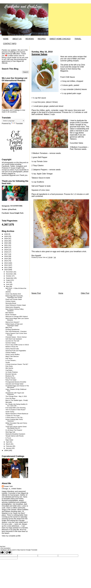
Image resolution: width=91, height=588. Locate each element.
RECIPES (42, 39)
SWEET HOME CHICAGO (60, 39)
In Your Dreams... (11, 360)
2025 (6, 236)
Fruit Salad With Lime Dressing (15, 408)
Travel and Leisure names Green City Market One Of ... (16, 427)
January (9, 448)
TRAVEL (78, 39)
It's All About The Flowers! (13, 430)
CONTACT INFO (9, 44)
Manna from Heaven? (12, 322)
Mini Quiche (9, 368)
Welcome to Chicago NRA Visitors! (16, 316)
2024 (6, 238)
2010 (6, 270)
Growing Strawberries (12, 329)
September (10, 278)
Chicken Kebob (10, 301)
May (7, 286)
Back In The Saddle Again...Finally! (16, 400)
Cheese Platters (10, 352)
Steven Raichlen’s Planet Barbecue (16, 413)
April (7, 442)
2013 (6, 263)
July (7, 282)
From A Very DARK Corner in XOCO (17, 345)
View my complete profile (11, 536)
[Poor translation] (8, 552)
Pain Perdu (9, 366)
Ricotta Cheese (10, 378)
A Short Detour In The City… (14, 417)
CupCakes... (9, 370)
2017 (6, 254)
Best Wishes (9, 313)
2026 (6, 234)
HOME (5, 39)
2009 (6, 450)
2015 (6, 258)
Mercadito (8, 402)
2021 (6, 245)
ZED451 (8, 292)
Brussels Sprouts (10, 374)
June (8, 284)
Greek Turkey (9, 412)
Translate (17, 123)
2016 (6, 256)
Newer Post (36, 293)
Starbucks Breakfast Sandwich (15, 434)
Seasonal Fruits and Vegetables (15, 350)
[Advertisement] (49, 276)
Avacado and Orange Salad (14, 384)
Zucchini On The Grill (12, 341)
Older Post (85, 293)
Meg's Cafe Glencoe (12, 356)
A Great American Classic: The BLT (16, 364)
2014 (6, 261)
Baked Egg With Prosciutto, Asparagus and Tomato (14, 296)
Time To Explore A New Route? (15, 409)
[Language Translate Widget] (13, 120)
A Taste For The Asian (12, 415)
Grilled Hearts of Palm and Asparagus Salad (13, 324)
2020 (6, 247)
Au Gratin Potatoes (11, 372)
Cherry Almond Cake (12, 349)
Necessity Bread (10, 303)
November (9, 274)
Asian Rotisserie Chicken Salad (15, 305)
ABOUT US (16, 39)
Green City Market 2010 (13, 294)
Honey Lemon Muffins (12, 354)
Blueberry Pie (9, 376)
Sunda (7, 362)
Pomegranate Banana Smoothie (15, 382)
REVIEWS (30, 39)
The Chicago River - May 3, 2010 (16, 396)
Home (60, 293)
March (8, 444)
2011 (6, 267)
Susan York (8, 486)
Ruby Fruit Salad (10, 380)
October (9, 276)
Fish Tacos (8, 358)
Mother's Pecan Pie (11, 347)
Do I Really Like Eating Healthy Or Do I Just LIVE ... (16, 405)
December (9, 272)
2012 (6, 265)
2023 (6, 241)
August (8, 280)
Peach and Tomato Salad (13, 299)
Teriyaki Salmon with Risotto (14, 436)
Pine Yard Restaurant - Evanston (15, 331)
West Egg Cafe (10, 432)
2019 (6, 250)
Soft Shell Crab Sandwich (13, 339)
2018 (6, 252)
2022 (6, 243)
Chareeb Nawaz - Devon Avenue (16, 337)
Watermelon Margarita (12, 307)
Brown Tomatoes (10, 314)
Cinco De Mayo (10, 398)
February (9, 446)
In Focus (8, 438)
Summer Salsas (39, 54)
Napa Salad (9, 440)
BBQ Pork (8, 327)
